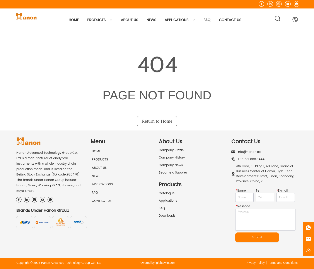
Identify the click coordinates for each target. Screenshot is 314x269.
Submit (257, 237)
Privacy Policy (255, 262)
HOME (74, 20)
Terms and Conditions (282, 262)
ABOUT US (129, 20)
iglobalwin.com (165, 262)
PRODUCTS (99, 20)
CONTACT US (230, 20)
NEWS (151, 20)
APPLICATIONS (180, 20)
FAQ (206, 20)
